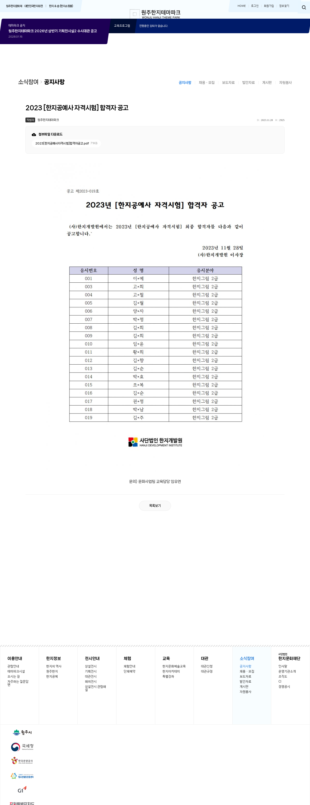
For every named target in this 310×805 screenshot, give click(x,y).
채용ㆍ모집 (207, 87)
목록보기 (155, 510)
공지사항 (185, 87)
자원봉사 (285, 87)
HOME (242, 6)
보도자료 (228, 87)
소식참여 (29, 87)
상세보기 (54, 60)
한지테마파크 (155, 15)
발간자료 (248, 87)
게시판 (267, 87)
